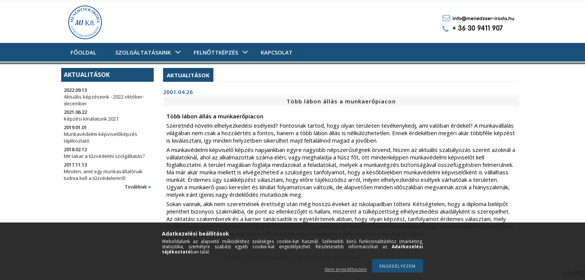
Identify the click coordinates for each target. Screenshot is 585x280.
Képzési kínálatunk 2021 (91, 118)
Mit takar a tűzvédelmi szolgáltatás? (104, 156)
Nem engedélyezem (346, 269)
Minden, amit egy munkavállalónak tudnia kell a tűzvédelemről (103, 174)
